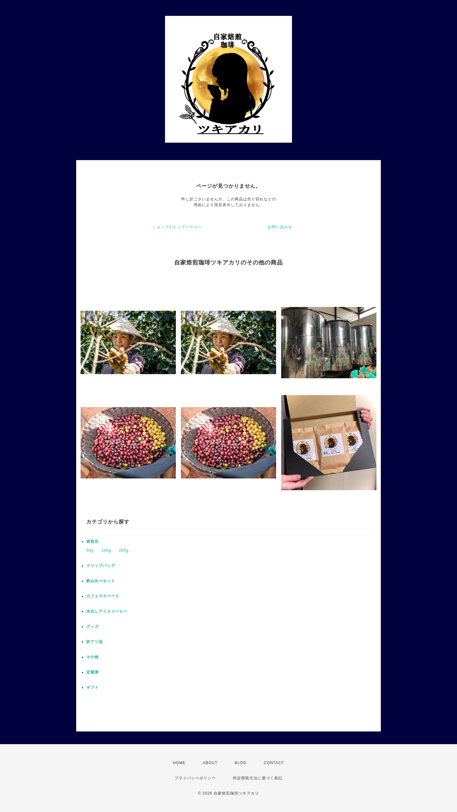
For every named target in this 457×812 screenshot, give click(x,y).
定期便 (92, 672)
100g (106, 550)
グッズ (92, 626)
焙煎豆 (92, 541)
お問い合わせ (280, 227)
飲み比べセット (100, 581)
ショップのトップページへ (177, 227)
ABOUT (210, 763)
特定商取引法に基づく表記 (257, 778)
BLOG (241, 763)
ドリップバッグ (100, 565)
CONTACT (274, 763)
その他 (92, 657)
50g (90, 550)
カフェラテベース (102, 596)
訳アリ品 (94, 642)
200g (124, 550)
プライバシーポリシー (195, 778)
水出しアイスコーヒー (107, 611)
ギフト (92, 687)
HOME (179, 763)
